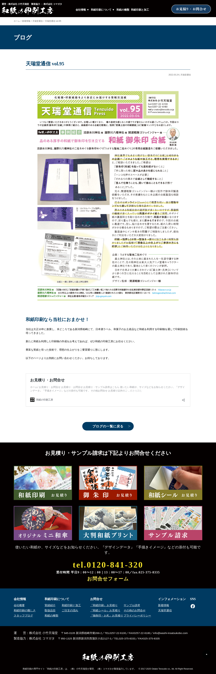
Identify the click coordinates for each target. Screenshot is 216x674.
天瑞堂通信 (37, 21)
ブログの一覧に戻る (107, 426)
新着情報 (26, 21)
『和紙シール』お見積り (105, 610)
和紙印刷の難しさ (25, 610)
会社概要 (19, 605)
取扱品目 (50, 610)
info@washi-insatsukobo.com (170, 633)
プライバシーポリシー (137, 615)
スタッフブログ (23, 615)
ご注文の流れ (70, 610)
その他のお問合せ (135, 610)
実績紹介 (50, 605)
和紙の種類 (122, 9)
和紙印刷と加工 (140, 9)
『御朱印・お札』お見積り (106, 615)
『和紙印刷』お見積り (104, 605)
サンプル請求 (132, 605)
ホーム (17, 21)
